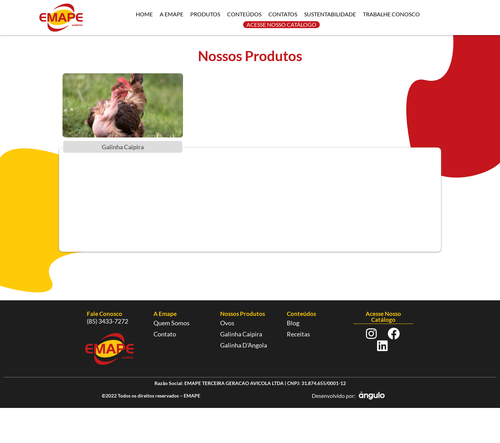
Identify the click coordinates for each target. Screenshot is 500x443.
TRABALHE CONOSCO (391, 14)
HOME (144, 14)
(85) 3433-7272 (107, 321)
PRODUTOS (205, 14)
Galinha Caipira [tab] (123, 147)
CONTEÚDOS (244, 14)
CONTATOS (282, 14)
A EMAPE (171, 14)
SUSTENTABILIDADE (330, 14)
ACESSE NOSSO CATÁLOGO (281, 24)
